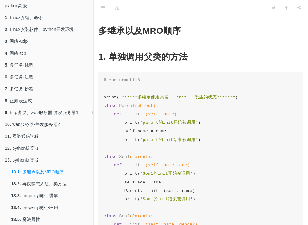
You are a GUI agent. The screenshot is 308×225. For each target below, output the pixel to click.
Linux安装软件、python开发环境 (39, 29)
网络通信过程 (22, 136)
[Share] (298, 8)
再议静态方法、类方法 (39, 183)
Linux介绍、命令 (24, 17)
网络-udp (16, 41)
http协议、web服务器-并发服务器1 (41, 112)
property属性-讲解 (34, 195)
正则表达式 (18, 100)
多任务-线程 (19, 65)
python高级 (16, 5)
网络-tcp (15, 53)
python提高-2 (22, 160)
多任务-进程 (19, 76)
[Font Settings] (117, 8)
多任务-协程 (19, 88)
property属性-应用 (34, 207)
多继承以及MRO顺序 (37, 171)
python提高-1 (22, 148)
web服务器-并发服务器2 (32, 124)
